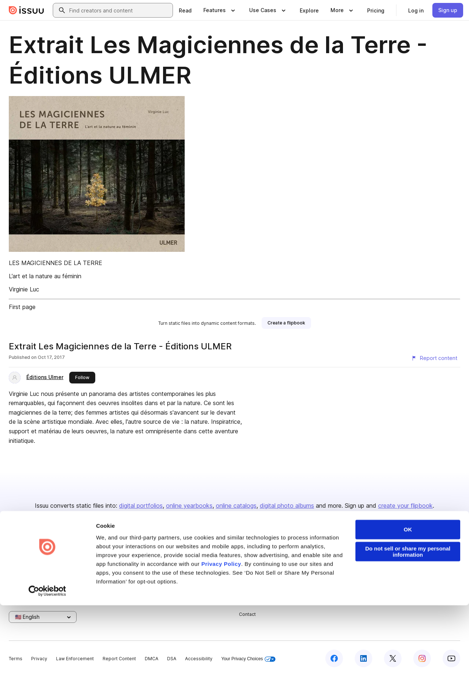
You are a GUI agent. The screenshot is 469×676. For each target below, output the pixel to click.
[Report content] (434, 358)
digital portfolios (141, 505)
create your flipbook (405, 505)
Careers (248, 565)
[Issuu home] (26, 10)
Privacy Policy (221, 635)
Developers (403, 553)
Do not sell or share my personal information (408, 622)
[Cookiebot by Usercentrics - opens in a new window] (47, 661)
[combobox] (119, 10)
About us (248, 553)
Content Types (330, 553)
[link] (185, 10)
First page (22, 307)
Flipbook (324, 577)
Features (324, 565)
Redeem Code (406, 577)
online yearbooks (189, 505)
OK (408, 600)
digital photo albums (287, 505)
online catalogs (236, 505)
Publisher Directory (411, 565)
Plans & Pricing (255, 577)
